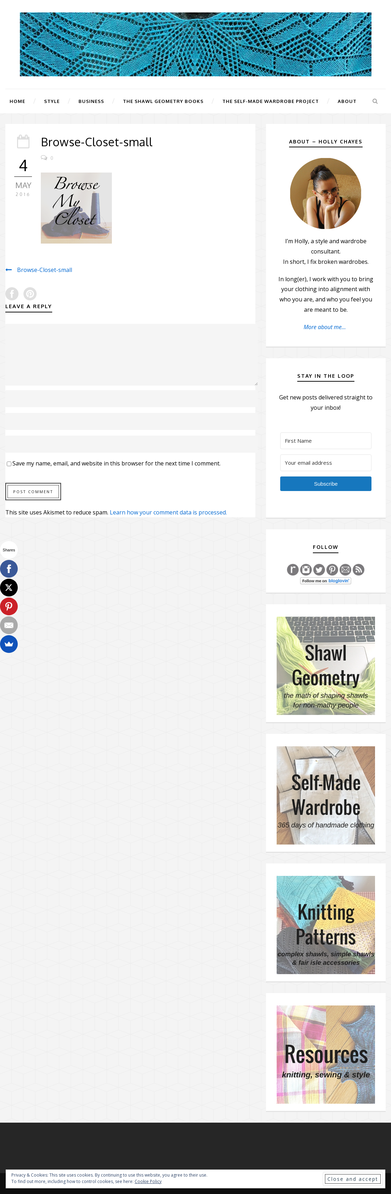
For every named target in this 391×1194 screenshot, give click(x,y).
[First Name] (325, 440)
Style (52, 101)
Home (17, 101)
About (347, 101)
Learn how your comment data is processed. (168, 512)
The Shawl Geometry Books (163, 101)
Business (91, 101)
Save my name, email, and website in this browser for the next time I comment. (116, 463)
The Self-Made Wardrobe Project (270, 101)
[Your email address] (325, 462)
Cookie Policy (148, 1181)
